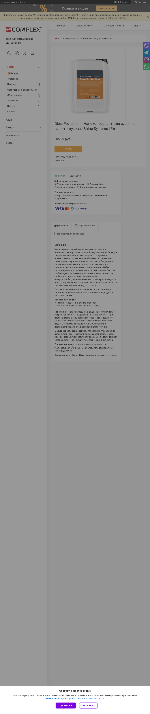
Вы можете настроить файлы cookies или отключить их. (74, 698)
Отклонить (88, 705)
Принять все (66, 705)
